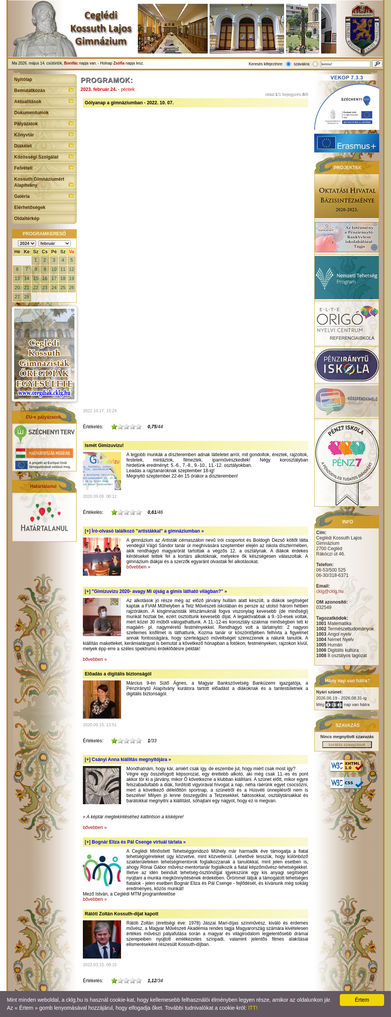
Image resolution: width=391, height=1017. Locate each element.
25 (62, 287)
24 (54, 287)
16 (44, 278)
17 (54, 278)
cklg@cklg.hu (330, 591)
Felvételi (44, 167)
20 (17, 287)
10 (54, 269)
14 (26, 278)
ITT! (253, 1008)
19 (71, 278)
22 (35, 287)
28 (26, 297)
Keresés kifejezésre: (266, 64)
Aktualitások (44, 100)
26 (71, 287)
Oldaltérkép (26, 218)
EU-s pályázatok (43, 417)
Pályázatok (44, 123)
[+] (144, 531)
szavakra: (302, 64)
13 (17, 278)
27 (17, 297)
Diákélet (44, 145)
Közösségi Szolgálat (44, 156)
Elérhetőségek (29, 207)
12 (71, 269)
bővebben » (138, 567)
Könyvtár (44, 134)
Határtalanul (43, 486)
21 (26, 287)
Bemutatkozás (44, 89)
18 (62, 278)
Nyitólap (23, 79)
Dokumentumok (31, 112)
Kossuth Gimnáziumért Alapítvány (44, 182)
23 (44, 287)
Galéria (44, 195)
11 (62, 269)
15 (35, 278)
